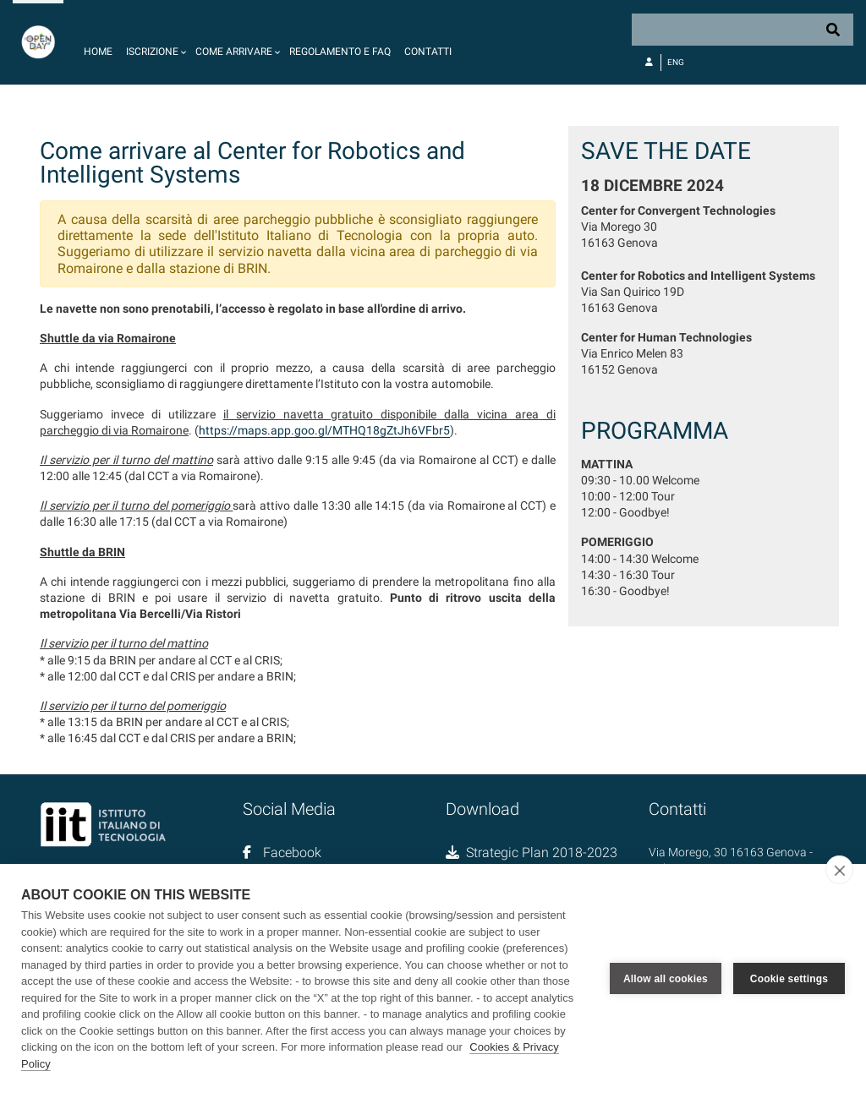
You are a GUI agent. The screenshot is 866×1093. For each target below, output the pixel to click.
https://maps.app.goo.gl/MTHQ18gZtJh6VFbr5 (324, 430)
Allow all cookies (665, 979)
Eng (675, 62)
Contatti (428, 51)
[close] (839, 869)
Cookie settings (789, 979)
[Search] (742, 30)
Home (98, 51)
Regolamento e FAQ (340, 51)
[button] (154, 42)
